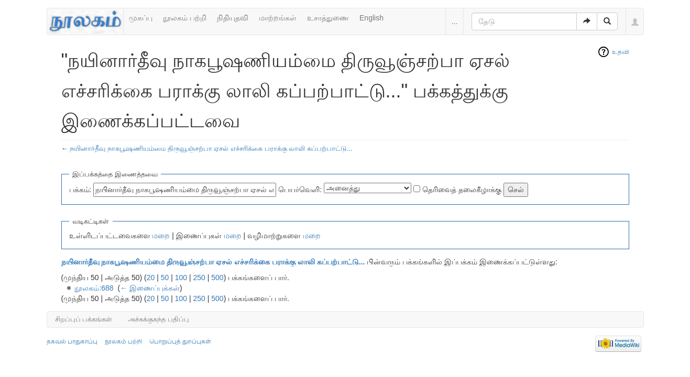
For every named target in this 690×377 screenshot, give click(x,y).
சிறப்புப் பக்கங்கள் (84, 319)
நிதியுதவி (232, 18)
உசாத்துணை (328, 18)
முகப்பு (140, 18)
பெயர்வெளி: (300, 189)
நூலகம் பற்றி (184, 18)
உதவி (620, 52)
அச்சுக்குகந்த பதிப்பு (158, 319)
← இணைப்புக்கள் (150, 288)
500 (217, 277)
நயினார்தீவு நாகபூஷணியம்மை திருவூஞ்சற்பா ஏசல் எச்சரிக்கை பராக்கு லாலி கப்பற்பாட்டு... (211, 148)
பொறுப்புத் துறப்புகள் (180, 341)
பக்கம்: (80, 189)
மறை (161, 235)
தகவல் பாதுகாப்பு (72, 341)
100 (181, 277)
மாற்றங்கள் (278, 18)
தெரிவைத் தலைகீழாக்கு (461, 189)
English (371, 18)
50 (165, 277)
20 (151, 277)
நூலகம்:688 (93, 288)
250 (199, 277)
